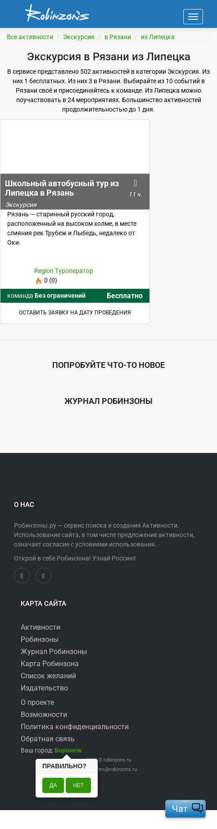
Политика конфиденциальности (75, 726)
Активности (40, 627)
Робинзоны (40, 639)
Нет (78, 785)
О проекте (37, 702)
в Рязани (117, 36)
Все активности (30, 36)
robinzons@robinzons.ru (110, 769)
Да (53, 785)
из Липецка (158, 36)
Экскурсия (79, 36)
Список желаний (48, 676)
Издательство (44, 688)
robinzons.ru (117, 760)
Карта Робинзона (50, 663)
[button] (68, 750)
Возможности (44, 714)
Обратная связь (48, 739)
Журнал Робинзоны (54, 651)
